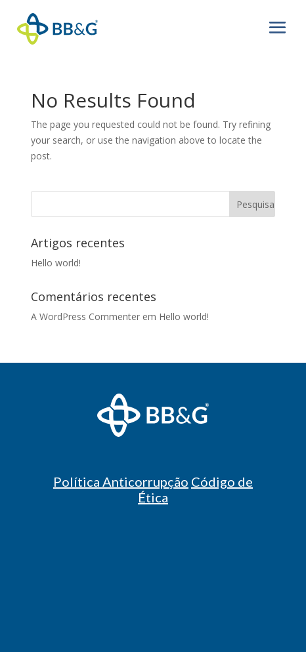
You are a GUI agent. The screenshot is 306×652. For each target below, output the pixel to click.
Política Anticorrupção (120, 481)
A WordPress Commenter (85, 316)
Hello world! (56, 262)
